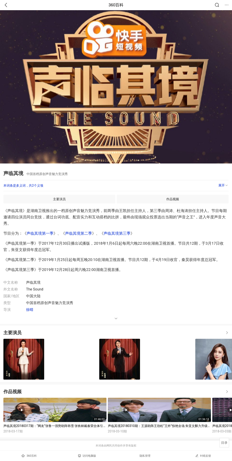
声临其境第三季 (117, 233)
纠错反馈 (203, 455)
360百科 (116, 5)
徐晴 (29, 309)
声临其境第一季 (40, 233)
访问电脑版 (87, 455)
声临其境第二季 (78, 233)
